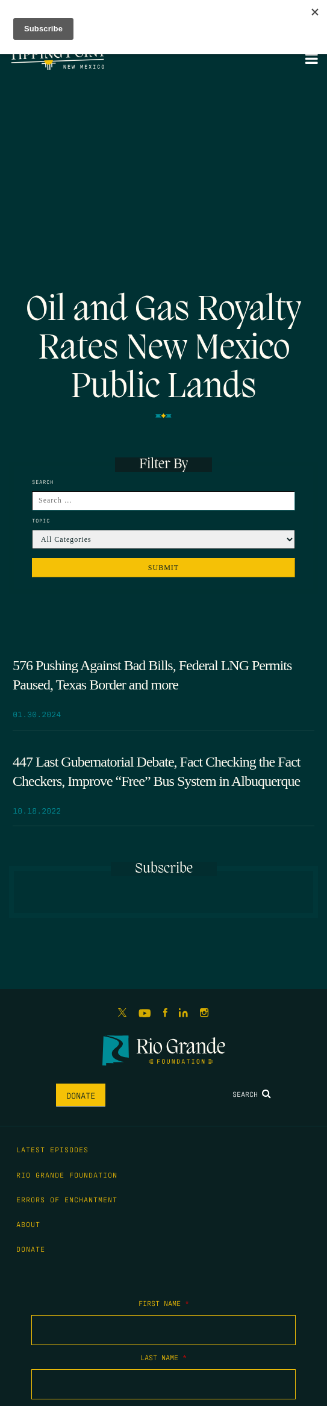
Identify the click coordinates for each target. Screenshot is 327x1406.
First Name (164, 1303)
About (28, 1224)
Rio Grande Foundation (66, 1174)
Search (251, 1094)
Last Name (163, 1357)
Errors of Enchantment (66, 1199)
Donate (80, 1095)
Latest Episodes (52, 1149)
